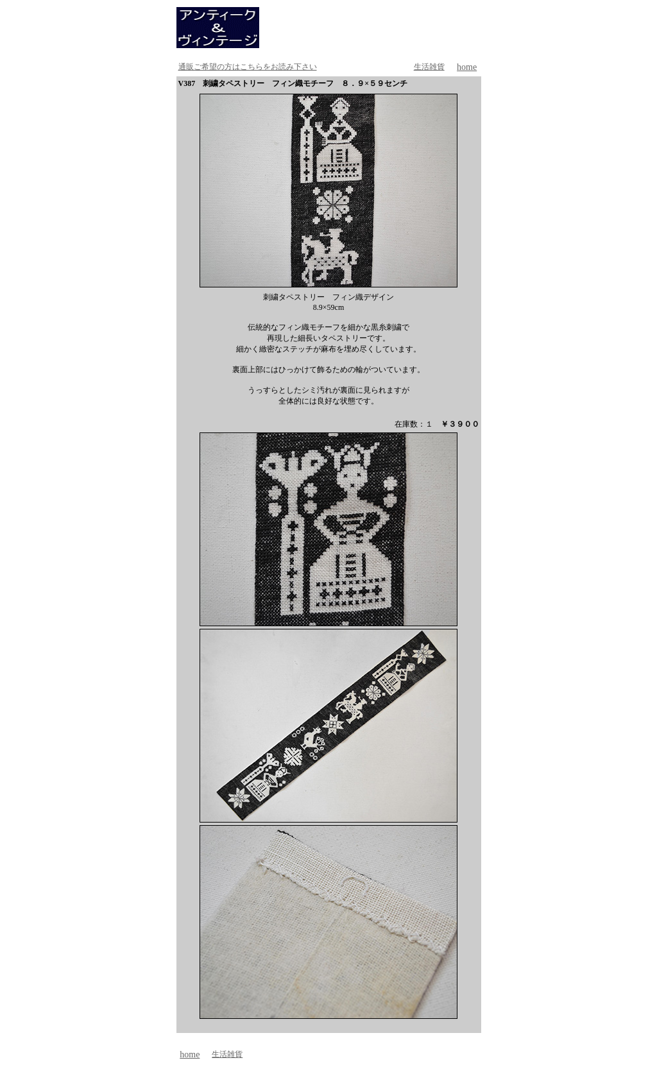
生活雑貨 (429, 66)
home (467, 67)
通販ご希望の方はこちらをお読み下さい (247, 66)
